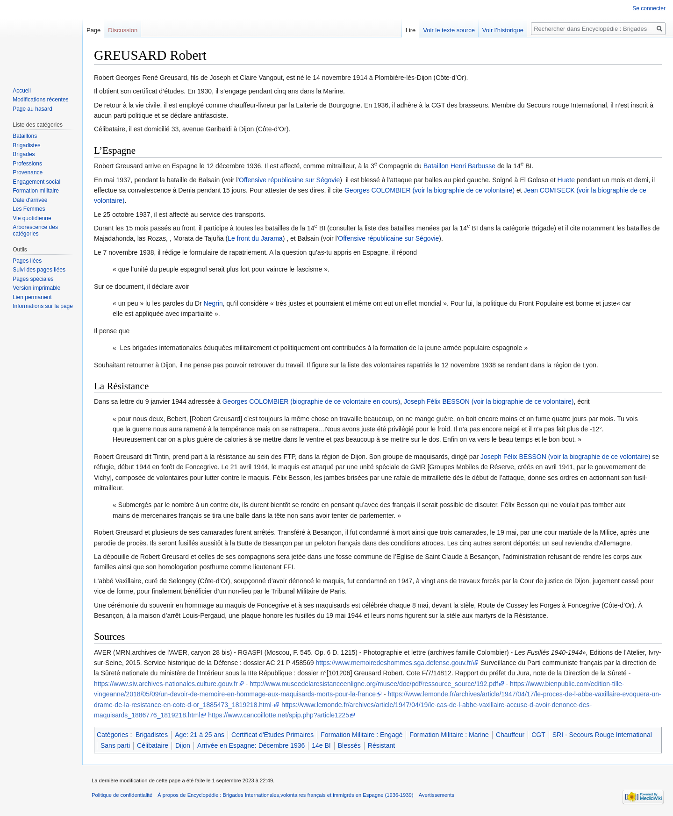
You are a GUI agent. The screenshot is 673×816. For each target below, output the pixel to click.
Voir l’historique (502, 30)
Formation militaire (36, 190)
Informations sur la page (43, 306)
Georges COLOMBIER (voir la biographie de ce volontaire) (429, 190)
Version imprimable (36, 288)
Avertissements (436, 795)
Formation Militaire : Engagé (361, 734)
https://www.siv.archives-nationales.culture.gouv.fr (166, 683)
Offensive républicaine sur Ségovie (289, 180)
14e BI (321, 745)
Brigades (24, 154)
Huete (566, 180)
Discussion (122, 30)
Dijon (182, 745)
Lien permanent (32, 297)
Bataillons (25, 136)
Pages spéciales (33, 279)
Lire (411, 30)
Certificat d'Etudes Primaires (272, 734)
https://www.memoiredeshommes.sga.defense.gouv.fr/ (394, 662)
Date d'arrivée (30, 200)
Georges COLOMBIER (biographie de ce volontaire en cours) (311, 401)
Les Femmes (29, 209)
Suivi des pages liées (39, 269)
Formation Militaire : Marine (449, 734)
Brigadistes (152, 734)
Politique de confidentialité (122, 795)
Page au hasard (32, 109)
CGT (538, 734)
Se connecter (649, 8)
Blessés (349, 745)
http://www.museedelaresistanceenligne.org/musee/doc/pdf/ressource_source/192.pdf (374, 683)
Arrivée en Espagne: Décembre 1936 (251, 745)
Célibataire (152, 745)
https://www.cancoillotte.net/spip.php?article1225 (278, 715)
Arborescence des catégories (35, 230)
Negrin (213, 303)
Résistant (381, 745)
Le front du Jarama (255, 238)
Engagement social (36, 182)
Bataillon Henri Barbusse (459, 166)
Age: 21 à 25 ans (199, 734)
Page (93, 30)
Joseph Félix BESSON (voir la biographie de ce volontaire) (488, 401)
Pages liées (27, 261)
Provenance (28, 172)
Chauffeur (510, 734)
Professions (27, 163)
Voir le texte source (449, 30)
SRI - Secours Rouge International (602, 734)
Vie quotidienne (32, 218)
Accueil (22, 90)
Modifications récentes (40, 99)
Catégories (113, 734)
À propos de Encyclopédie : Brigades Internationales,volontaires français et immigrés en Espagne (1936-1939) (285, 795)
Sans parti (115, 745)
